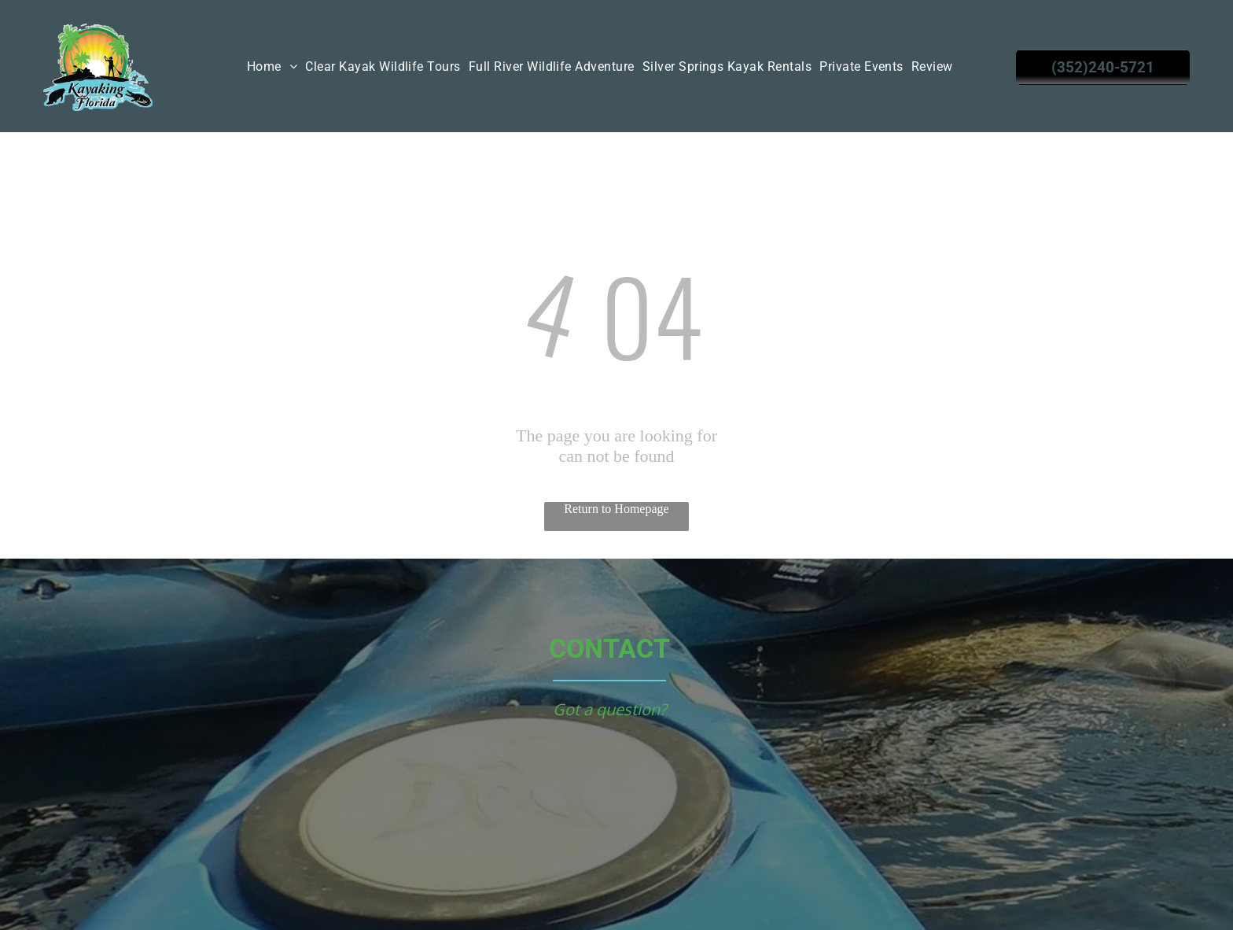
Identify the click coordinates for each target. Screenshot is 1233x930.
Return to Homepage (616, 508)
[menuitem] (272, 66)
